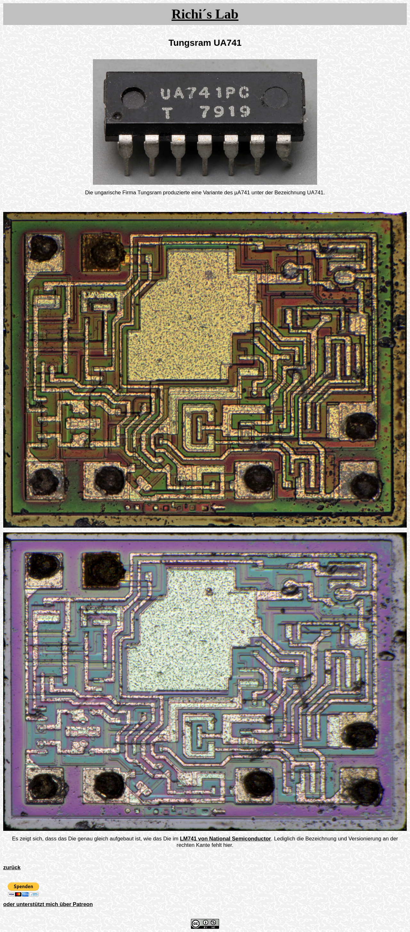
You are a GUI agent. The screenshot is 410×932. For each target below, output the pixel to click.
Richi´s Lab (205, 14)
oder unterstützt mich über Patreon (48, 904)
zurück (11, 867)
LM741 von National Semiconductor (225, 839)
